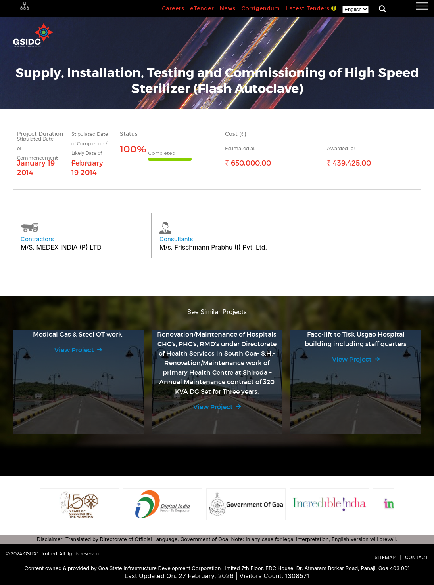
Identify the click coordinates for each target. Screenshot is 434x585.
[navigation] (412, 6)
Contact (416, 557)
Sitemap (385, 557)
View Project (74, 350)
